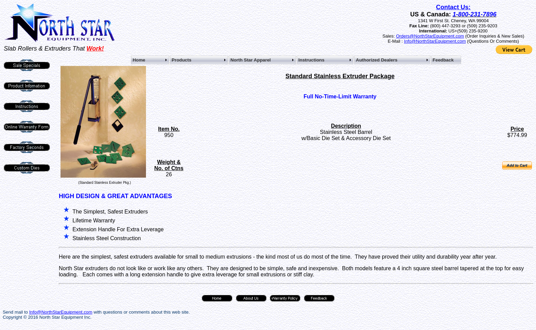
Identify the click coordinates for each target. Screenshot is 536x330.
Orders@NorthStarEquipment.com (430, 36)
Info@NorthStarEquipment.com (435, 41)
